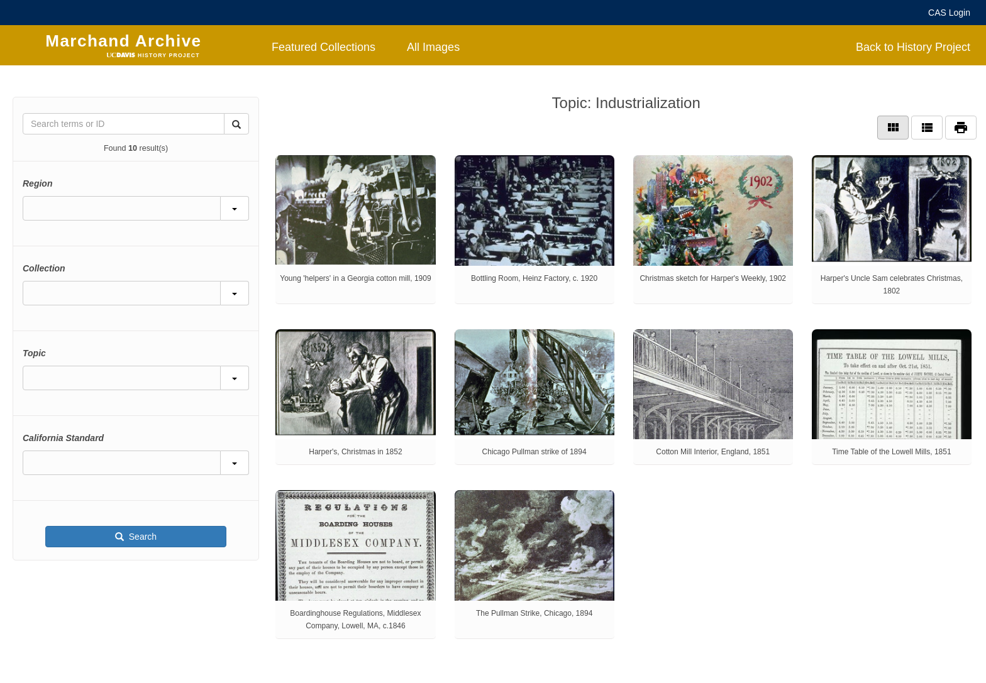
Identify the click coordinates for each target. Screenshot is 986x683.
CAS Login (949, 13)
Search (141, 537)
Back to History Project (913, 47)
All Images (433, 47)
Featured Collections (323, 47)
